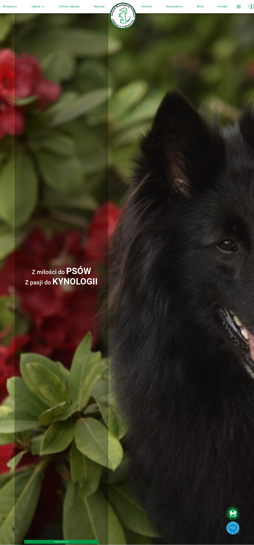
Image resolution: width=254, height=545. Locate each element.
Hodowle (143, 9)
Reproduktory (168, 9)
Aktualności (23, 9)
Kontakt (209, 9)
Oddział (47, 9)
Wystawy (102, 9)
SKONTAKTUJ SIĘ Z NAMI (61, 539)
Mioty (190, 9)
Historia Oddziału (75, 9)
